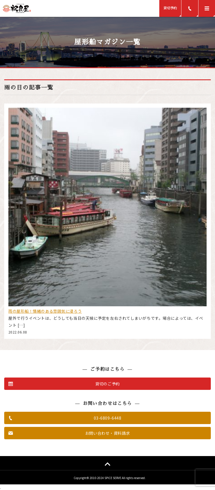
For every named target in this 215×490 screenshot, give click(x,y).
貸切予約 (170, 7)
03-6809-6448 (107, 418)
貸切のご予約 (107, 384)
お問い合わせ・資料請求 (107, 433)
